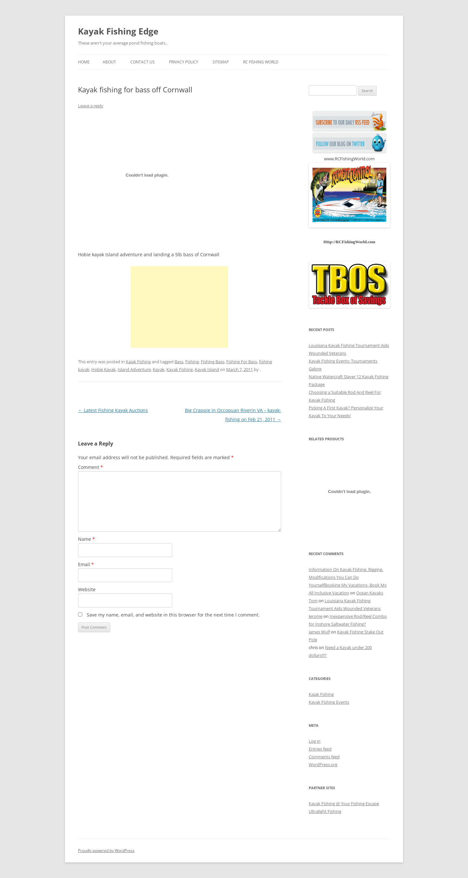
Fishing (192, 362)
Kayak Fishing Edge (118, 31)
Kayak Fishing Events (329, 702)
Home (84, 62)
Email (86, 564)
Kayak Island (207, 369)
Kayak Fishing (179, 369)
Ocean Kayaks (369, 593)
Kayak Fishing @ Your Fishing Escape (344, 803)
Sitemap (221, 62)
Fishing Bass (212, 362)
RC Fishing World (261, 62)
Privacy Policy (183, 62)
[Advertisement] (179, 307)
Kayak (158, 369)
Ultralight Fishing (325, 811)
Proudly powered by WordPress (106, 850)
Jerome (315, 616)
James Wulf (319, 632)
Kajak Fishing (138, 362)
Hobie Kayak (103, 369)
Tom (313, 601)
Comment (90, 467)
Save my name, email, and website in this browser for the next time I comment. (173, 615)
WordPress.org (323, 764)
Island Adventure (134, 369)
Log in (314, 741)
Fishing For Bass (241, 362)
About (109, 62)
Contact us (142, 62)
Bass (179, 362)
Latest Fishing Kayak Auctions (113, 410)
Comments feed (324, 757)
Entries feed (320, 749)
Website (87, 589)
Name (86, 539)
